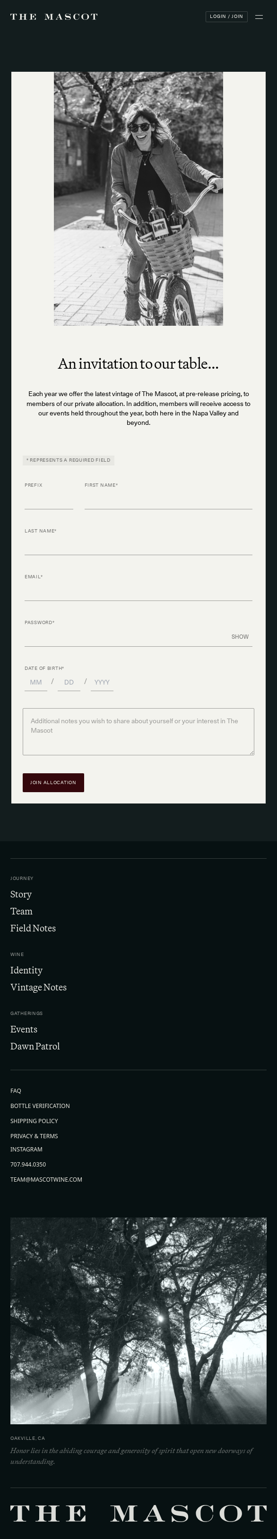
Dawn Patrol (35, 1046)
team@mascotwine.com (46, 1180)
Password (40, 623)
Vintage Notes (38, 987)
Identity (26, 970)
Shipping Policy (34, 1121)
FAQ (15, 1091)
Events (23, 1029)
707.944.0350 (28, 1164)
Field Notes (33, 928)
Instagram (26, 1149)
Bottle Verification (40, 1106)
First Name (101, 485)
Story (21, 894)
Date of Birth (44, 669)
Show (240, 637)
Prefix (33, 485)
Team (21, 911)
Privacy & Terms (34, 1136)
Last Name (41, 531)
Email (34, 577)
